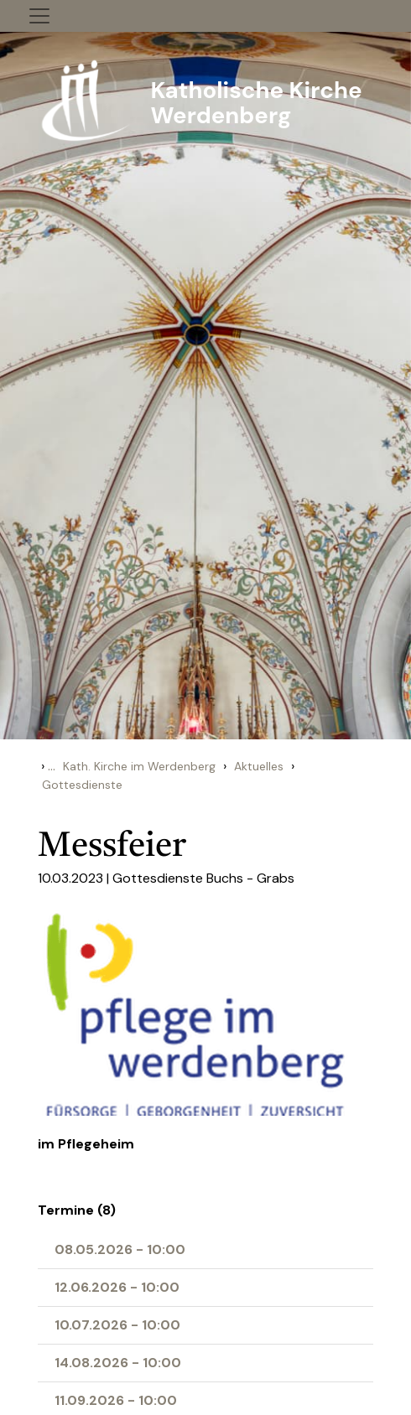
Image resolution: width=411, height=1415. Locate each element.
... (51, 766)
